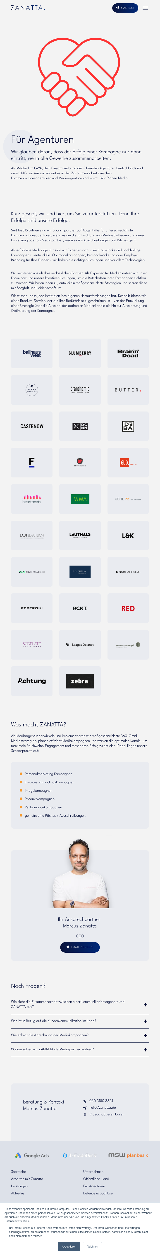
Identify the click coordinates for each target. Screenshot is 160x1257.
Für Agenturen (94, 1186)
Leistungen (19, 1186)
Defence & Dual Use (98, 1193)
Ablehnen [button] (92, 1246)
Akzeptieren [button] (69, 1246)
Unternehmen (93, 1172)
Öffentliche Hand (96, 1179)
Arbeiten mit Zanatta (27, 1179)
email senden (82, 947)
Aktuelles (17, 1193)
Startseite (18, 1172)
